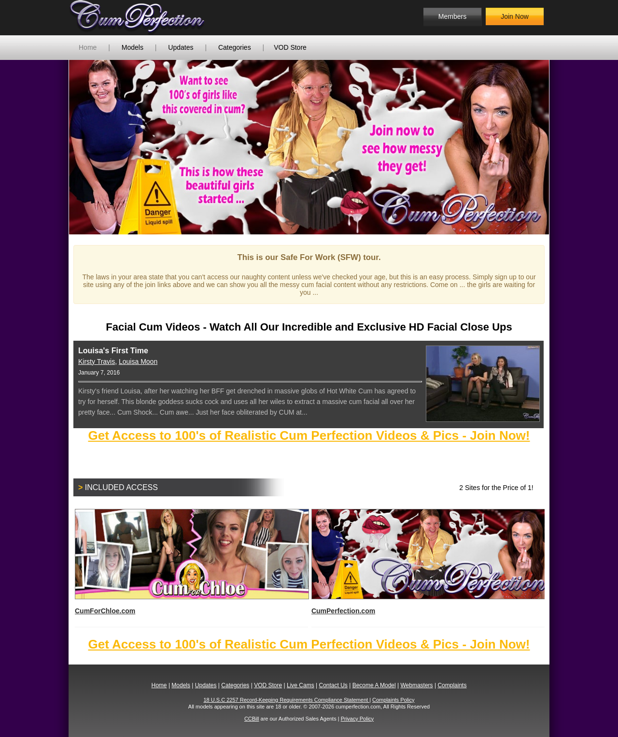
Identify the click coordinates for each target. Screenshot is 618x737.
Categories (234, 47)
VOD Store (290, 47)
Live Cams (300, 685)
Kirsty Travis (96, 361)
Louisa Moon (138, 361)
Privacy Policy (357, 719)
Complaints (451, 685)
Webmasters (416, 685)
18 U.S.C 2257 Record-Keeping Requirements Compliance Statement (287, 700)
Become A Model (374, 685)
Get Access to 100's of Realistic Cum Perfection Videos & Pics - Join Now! (309, 435)
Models (132, 47)
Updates (180, 47)
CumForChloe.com (191, 562)
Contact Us (333, 685)
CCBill (251, 719)
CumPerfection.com (428, 562)
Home (88, 47)
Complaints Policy (393, 700)
